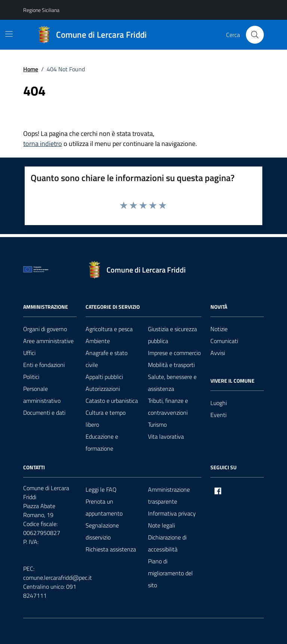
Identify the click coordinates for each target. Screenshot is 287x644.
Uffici (29, 352)
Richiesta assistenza (111, 549)
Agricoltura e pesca (109, 328)
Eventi (218, 414)
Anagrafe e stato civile (106, 358)
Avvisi (217, 352)
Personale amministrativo (42, 394)
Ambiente (98, 340)
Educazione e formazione (102, 442)
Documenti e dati (44, 412)
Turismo (157, 424)
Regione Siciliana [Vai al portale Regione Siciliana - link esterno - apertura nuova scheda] (41, 10)
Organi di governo (45, 328)
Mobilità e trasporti (171, 364)
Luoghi (218, 402)
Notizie (219, 328)
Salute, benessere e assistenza (172, 382)
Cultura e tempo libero (106, 418)
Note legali (161, 525)
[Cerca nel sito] (255, 35)
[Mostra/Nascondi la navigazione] (8, 33)
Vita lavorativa (166, 436)
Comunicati (224, 340)
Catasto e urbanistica (112, 400)
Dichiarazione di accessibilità (167, 543)
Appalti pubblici (104, 376)
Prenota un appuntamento (104, 507)
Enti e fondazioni (44, 364)
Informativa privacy (172, 513)
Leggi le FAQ (101, 489)
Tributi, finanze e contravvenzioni (168, 406)
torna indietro (42, 144)
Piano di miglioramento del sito (170, 573)
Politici (31, 376)
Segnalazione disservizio (102, 531)
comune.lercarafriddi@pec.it (57, 577)
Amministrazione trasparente (169, 495)
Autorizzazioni (103, 388)
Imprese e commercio (174, 352)
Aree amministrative (48, 340)
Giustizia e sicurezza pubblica (172, 334)
